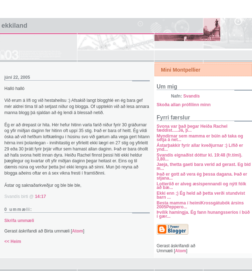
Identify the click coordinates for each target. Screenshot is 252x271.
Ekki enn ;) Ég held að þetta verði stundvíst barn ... (201, 195)
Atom (77, 231)
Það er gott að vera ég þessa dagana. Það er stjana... (202, 176)
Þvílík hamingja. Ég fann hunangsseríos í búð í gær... (203, 214)
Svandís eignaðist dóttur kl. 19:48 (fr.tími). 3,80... (199, 157)
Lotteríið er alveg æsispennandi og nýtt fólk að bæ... (201, 185)
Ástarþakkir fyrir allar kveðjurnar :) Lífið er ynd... (200, 147)
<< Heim (12, 241)
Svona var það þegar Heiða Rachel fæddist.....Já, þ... (192, 128)
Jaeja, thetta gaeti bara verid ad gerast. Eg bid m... (204, 166)
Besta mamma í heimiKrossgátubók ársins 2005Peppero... (200, 204)
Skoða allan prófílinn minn (184, 104)
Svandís (191, 96)
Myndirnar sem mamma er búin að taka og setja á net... (200, 138)
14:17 (40, 196)
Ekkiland (14, 25)
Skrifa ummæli (19, 220)
